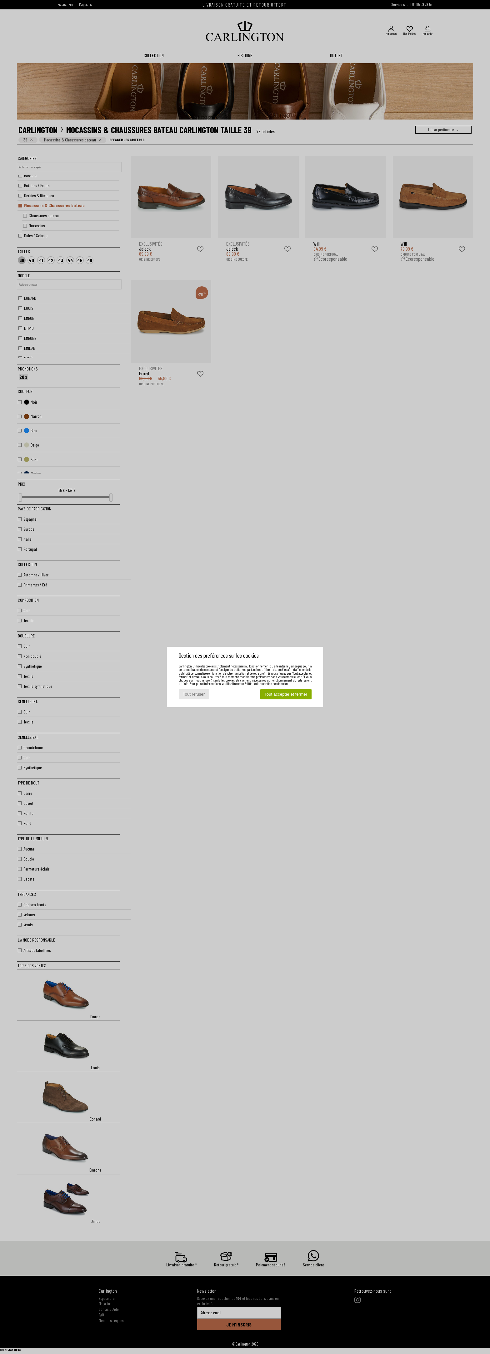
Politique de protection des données (266, 684)
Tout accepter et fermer (285, 694)
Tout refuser (194, 694)
